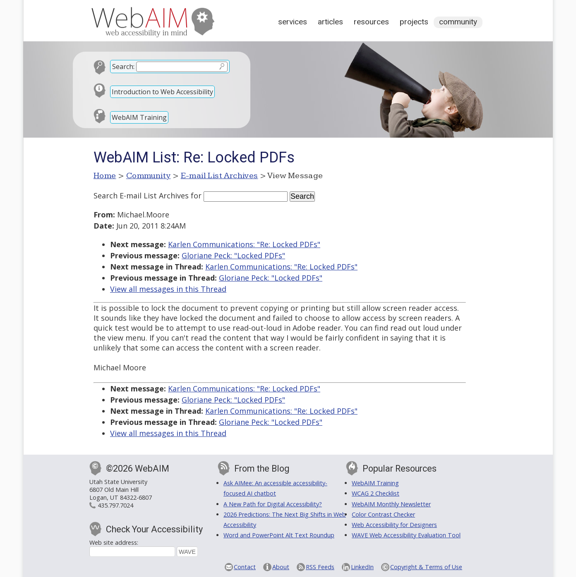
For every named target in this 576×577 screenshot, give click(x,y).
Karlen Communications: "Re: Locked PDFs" (244, 244)
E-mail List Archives (219, 176)
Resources (371, 21)
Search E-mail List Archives (141, 195)
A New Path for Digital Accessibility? (272, 504)
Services (292, 21)
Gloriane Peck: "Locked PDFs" (233, 255)
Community (458, 21)
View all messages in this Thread (168, 289)
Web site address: (113, 542)
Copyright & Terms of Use (426, 567)
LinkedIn (362, 567)
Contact (245, 567)
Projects (414, 21)
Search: (123, 66)
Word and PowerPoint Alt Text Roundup (278, 535)
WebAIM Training (139, 117)
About (280, 567)
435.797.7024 (115, 505)
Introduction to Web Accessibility (162, 91)
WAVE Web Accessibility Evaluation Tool (406, 535)
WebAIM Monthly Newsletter (391, 504)
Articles (330, 21)
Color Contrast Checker (383, 514)
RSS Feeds (320, 567)
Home (105, 176)
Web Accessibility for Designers (394, 525)
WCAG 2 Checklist (375, 493)
